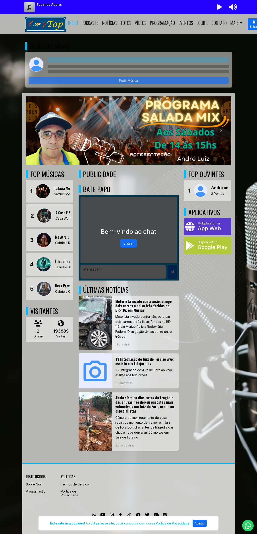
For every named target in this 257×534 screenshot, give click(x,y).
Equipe (202, 22)
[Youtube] (102, 515)
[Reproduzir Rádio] (219, 7)
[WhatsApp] (94, 515)
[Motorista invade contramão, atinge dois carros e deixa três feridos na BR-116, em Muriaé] (129, 323)
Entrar (128, 243)
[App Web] (207, 226)
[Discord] (156, 515)
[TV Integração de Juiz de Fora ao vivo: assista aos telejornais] (129, 370)
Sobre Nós (34, 484)
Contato (219, 22)
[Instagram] (112, 515)
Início (73, 22)
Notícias (109, 22)
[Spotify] (165, 515)
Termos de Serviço (75, 484)
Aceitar (200, 523)
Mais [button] (234, 22)
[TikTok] (129, 515)
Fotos (126, 22)
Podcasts (90, 22)
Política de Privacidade (69, 493)
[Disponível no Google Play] (207, 245)
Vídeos (140, 22)
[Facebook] (120, 515)
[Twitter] (147, 515)
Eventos (185, 22)
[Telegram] (138, 515)
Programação (162, 22)
